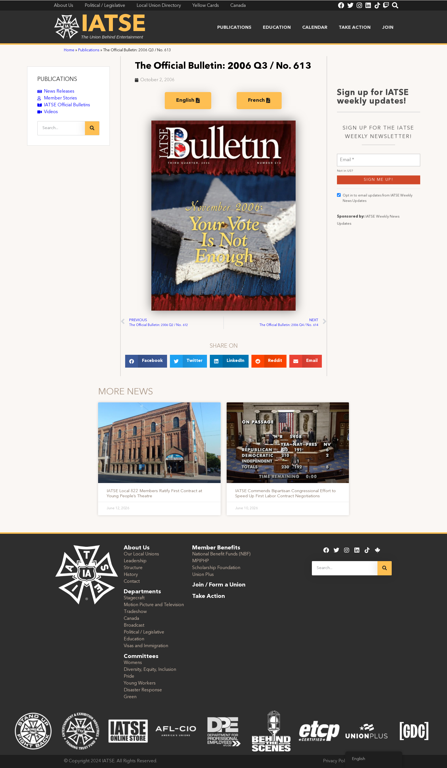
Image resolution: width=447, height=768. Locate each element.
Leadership (135, 561)
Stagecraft (134, 598)
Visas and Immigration (146, 646)
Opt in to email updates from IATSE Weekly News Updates (375, 253)
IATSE (113, 25)
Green (130, 697)
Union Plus (203, 575)
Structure (133, 568)
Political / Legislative (144, 632)
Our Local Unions (141, 554)
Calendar (314, 27)
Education (277, 27)
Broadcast (134, 625)
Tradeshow (135, 612)
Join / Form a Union (218, 585)
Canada (131, 618)
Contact (132, 581)
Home (69, 50)
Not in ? (345, 225)
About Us (137, 548)
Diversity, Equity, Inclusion (150, 669)
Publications (234, 27)
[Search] (92, 128)
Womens (133, 663)
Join (387, 27)
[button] (146, 361)
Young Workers (140, 683)
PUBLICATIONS (57, 79)
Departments (142, 592)
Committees (141, 656)
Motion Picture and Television (154, 605)
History (131, 575)
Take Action (355, 27)
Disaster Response (143, 690)
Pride (129, 676)
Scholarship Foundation (216, 568)
